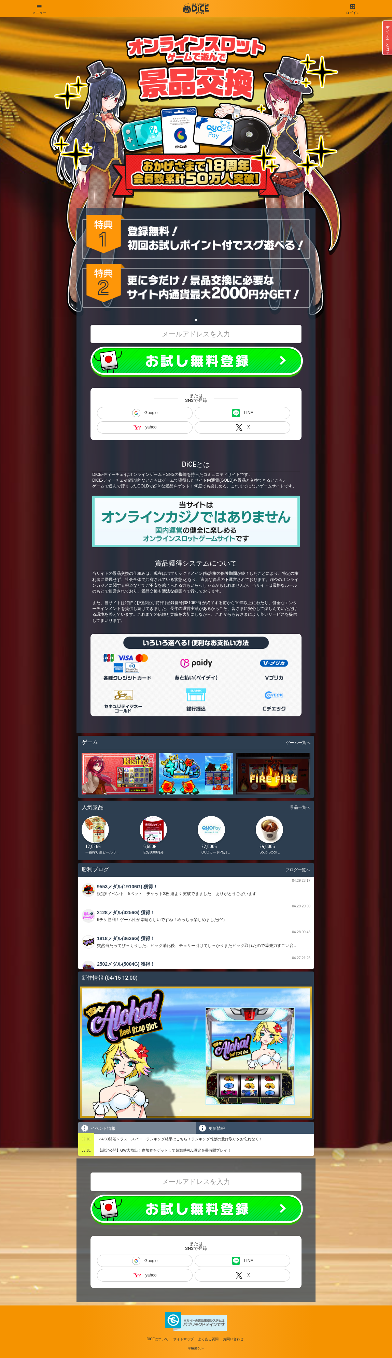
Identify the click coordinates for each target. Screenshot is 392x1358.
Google (145, 413)
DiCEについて (158, 1339)
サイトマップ (183, 1339)
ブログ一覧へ (297, 869)
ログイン (353, 7)
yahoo (145, 427)
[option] (109, 837)
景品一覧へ (300, 807)
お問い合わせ (233, 1339)
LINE (242, 413)
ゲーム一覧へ (298, 742)
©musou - (196, 1348)
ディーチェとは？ (387, 38)
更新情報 (211, 1128)
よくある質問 (208, 1339)
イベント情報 (97, 1128)
